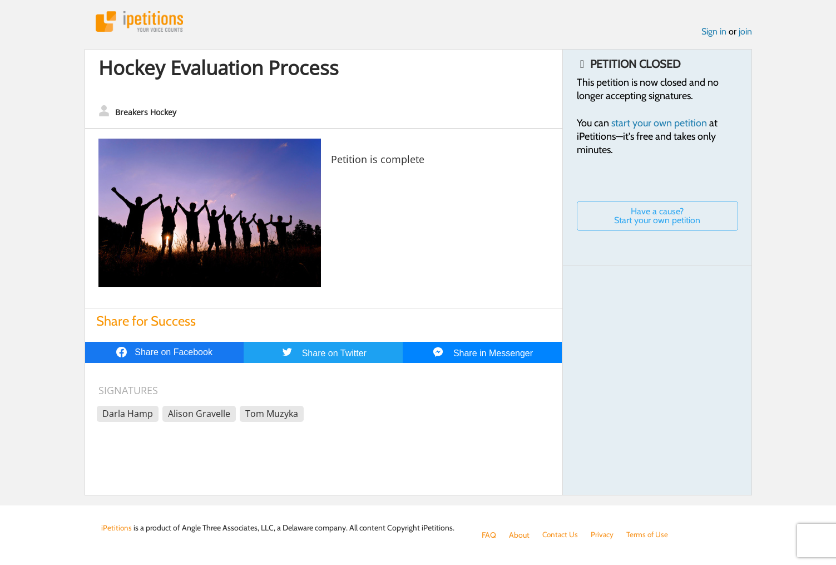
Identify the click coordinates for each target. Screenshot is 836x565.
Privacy (604, 535)
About (519, 535)
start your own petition (659, 124)
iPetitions (142, 22)
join (745, 32)
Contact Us (561, 535)
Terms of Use (650, 535)
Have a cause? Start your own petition (657, 217)
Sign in (713, 32)
